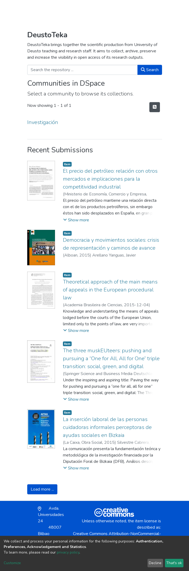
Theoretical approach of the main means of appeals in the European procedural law (110, 289)
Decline (155, 562)
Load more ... (42, 489)
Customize (12, 562)
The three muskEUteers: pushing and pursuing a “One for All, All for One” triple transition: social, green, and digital (111, 358)
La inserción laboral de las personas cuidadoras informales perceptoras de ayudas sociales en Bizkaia (107, 427)
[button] (131, 12)
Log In (143, 12)
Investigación (42, 122)
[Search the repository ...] (82, 70)
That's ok (174, 562)
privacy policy (68, 552)
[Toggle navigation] (158, 12)
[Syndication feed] (154, 107)
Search (150, 70)
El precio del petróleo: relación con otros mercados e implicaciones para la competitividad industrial (110, 178)
